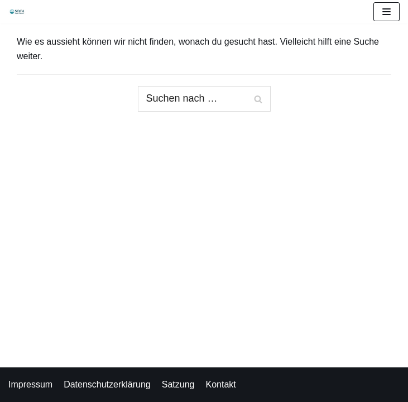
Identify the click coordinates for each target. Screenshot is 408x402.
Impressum (30, 384)
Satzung (178, 384)
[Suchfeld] (204, 99)
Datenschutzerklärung (107, 384)
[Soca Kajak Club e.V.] (20, 12)
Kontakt (220, 384)
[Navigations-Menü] (386, 11)
